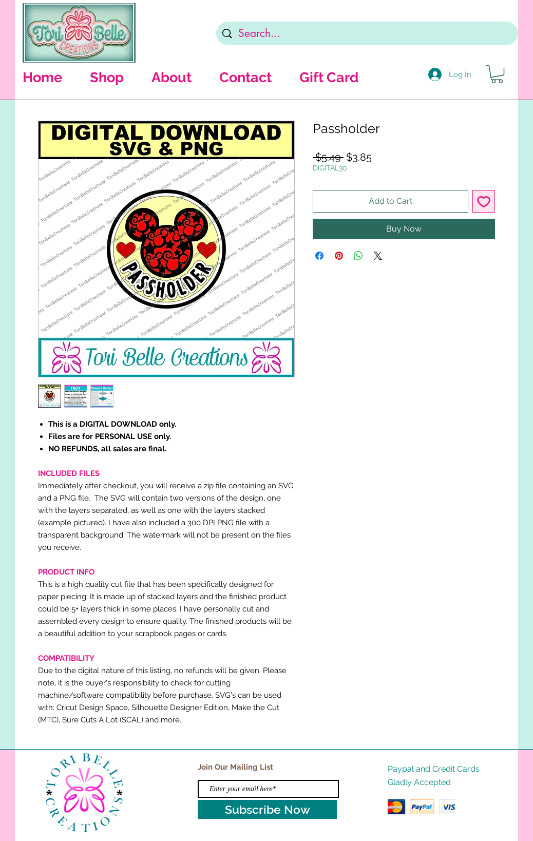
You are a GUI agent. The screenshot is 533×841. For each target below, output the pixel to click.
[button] (497, 74)
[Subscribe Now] (267, 809)
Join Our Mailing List (235, 767)
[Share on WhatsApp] (358, 256)
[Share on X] (378, 256)
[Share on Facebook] (319, 256)
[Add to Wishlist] (483, 201)
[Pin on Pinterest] (339, 256)
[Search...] (367, 33)
